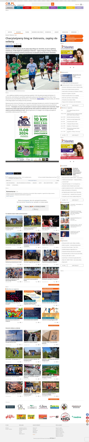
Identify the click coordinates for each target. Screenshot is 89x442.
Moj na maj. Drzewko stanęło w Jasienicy (70, 89)
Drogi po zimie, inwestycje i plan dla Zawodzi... (71, 101)
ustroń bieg (15, 185)
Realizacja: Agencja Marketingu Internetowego (44, 438)
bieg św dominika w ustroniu (24, 182)
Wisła (69, 0)
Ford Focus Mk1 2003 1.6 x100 (68, 255)
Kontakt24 (27, 7)
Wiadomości (9, 7)
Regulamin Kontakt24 (59, 436)
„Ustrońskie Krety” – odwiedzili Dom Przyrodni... (72, 194)
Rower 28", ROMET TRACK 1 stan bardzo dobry (71, 259)
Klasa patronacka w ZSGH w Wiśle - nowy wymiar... (72, 177)
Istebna (39, 0)
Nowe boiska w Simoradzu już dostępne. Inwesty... (72, 91)
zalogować (26, 200)
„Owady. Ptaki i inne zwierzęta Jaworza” (70, 83)
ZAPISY (40, 182)
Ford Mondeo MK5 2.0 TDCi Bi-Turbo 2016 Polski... (72, 253)
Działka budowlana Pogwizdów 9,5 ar (69, 249)
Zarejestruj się (29, 202)
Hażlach (35, 0)
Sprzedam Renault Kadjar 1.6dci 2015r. (70, 247)
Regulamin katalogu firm (60, 432)
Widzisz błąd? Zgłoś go (32, 180)
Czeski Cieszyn (20, 0)
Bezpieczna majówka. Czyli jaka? (68, 93)
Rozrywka (70, 7)
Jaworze (48, 0)
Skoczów (56, 0)
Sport (16, 35)
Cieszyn (15, 0)
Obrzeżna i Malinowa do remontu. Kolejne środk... (72, 87)
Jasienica (43, 0)
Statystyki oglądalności (23, 429)
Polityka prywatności (59, 429)
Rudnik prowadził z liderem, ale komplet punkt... (72, 85)
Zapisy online (40, 98)
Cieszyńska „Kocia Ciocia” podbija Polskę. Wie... (72, 196)
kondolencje (73, 32)
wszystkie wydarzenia (53, 325)
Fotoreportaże (48, 32)
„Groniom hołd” (65, 181)
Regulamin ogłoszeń (59, 430)
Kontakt (20, 432)
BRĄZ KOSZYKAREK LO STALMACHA (69, 190)
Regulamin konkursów (59, 435)
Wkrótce (18, 7)
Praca (62, 7)
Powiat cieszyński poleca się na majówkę (70, 95)
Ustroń (65, 0)
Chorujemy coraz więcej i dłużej (68, 99)
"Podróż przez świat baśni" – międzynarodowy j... (72, 179)
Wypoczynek (64, 262)
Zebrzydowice (74, 0)
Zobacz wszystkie (53, 284)
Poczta (34, 434)
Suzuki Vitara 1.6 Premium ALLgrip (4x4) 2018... (71, 257)
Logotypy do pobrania (23, 427)
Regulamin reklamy (59, 433)
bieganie (35, 182)
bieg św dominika (10, 182)
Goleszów (30, 0)
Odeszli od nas (65, 32)
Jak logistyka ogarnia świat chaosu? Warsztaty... (72, 192)
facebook (9, 46)
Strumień (61, 0)
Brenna (7, 0)
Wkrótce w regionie (12, 289)
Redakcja (7, 427)
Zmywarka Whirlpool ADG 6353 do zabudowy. (71, 251)
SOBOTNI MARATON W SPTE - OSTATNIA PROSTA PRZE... (72, 188)
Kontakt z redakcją (9, 429)
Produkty (20, 430)
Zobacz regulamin (10, 196)
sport (56, 182)
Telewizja (36, 7)
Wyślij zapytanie (22, 433)
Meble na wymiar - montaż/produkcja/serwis (71, 245)
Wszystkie (10, 32)
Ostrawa (52, 0)
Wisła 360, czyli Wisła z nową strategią (70, 97)
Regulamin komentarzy (60, 431)
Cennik (20, 431)
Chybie (11, 0)
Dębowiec (25, 0)
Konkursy (79, 7)
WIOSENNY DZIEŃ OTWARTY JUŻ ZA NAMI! (70, 186)
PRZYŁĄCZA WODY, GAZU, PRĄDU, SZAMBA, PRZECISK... (71, 243)
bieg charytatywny (48, 182)
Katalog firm (44, 7)
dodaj (48, 288)
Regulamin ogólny (59, 427)
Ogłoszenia (53, 7)
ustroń (8, 185)
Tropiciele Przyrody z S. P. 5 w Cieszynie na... (71, 183)
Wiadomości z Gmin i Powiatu (37, 32)
